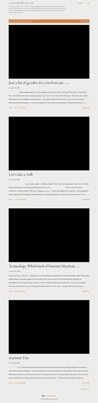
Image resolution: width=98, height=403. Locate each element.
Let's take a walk (21, 174)
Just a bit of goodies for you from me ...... (39, 82)
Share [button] (11, 108)
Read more (85, 108)
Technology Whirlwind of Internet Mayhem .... (44, 265)
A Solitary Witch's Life (21, 3)
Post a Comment (20, 108)
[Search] (80, 3)
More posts (85, 389)
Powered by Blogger (49, 396)
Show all (85, 21)
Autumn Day (19, 357)
